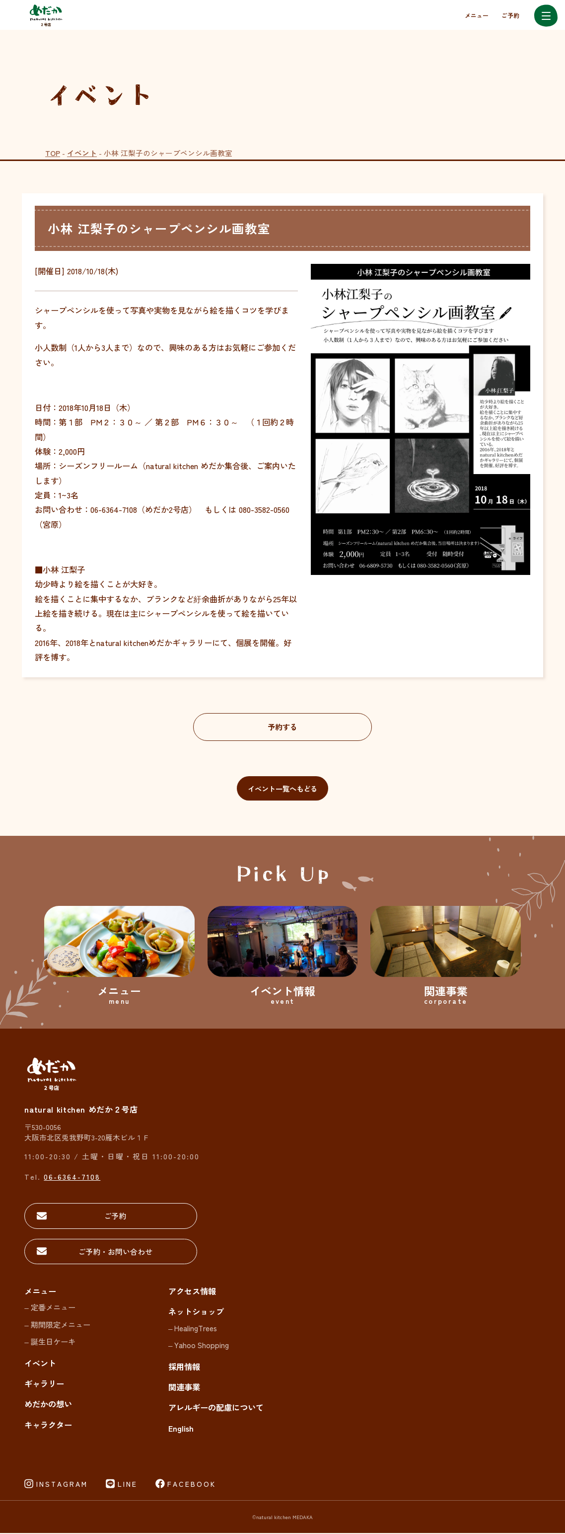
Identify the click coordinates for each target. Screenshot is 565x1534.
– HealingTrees (192, 1328)
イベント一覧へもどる (282, 788)
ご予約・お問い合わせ (94, 1251)
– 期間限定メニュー (57, 1325)
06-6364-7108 (72, 1177)
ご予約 (510, 15)
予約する (282, 727)
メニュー (477, 15)
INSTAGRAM (62, 1485)
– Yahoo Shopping (198, 1345)
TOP (52, 153)
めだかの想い (48, 1405)
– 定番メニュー (49, 1307)
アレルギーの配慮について (216, 1408)
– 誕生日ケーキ (49, 1342)
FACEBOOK (191, 1485)
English (181, 1429)
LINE (128, 1485)
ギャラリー (44, 1384)
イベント (82, 153)
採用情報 (184, 1367)
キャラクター (48, 1426)
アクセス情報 (192, 1292)
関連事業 (184, 1388)
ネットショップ (196, 1312)
